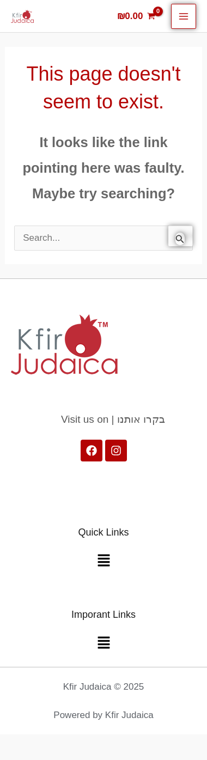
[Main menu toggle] (183, 16)
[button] (103, 562)
